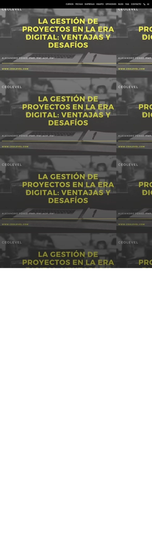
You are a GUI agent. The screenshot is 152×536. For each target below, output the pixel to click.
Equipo (100, 4)
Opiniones (111, 4)
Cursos (69, 4)
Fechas (79, 4)
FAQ (127, 4)
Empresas (90, 4)
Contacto (136, 4)
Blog (120, 4)
